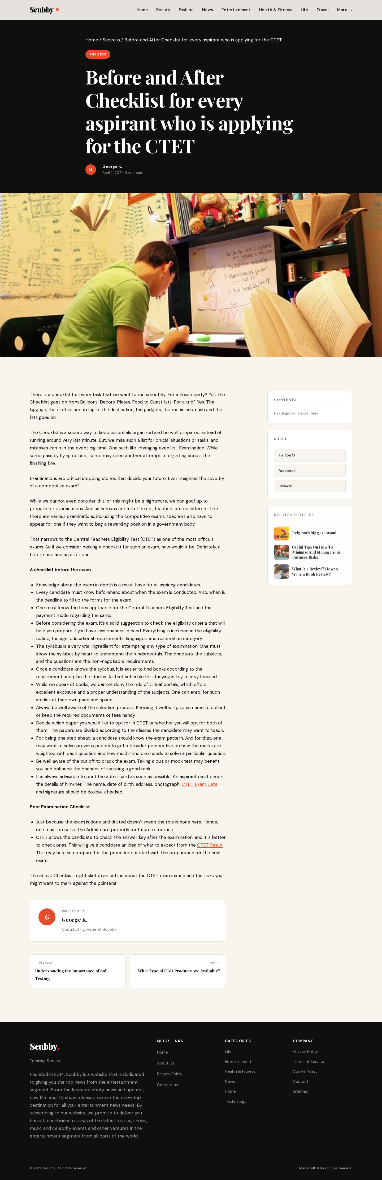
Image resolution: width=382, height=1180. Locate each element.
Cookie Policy (305, 1071)
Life (304, 9)
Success (111, 40)
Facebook (287, 475)
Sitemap (300, 1091)
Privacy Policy (169, 1074)
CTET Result (210, 845)
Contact (301, 1081)
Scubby (44, 9)
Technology (235, 1101)
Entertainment (236, 9)
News (207, 9)
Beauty (163, 9)
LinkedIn (285, 490)
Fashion (186, 9)
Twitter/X (287, 460)
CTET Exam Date (200, 784)
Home (142, 9)
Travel (322, 9)
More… (343, 9)
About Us (165, 1063)
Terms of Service (308, 1061)
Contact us (167, 1085)
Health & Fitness (275, 9)
